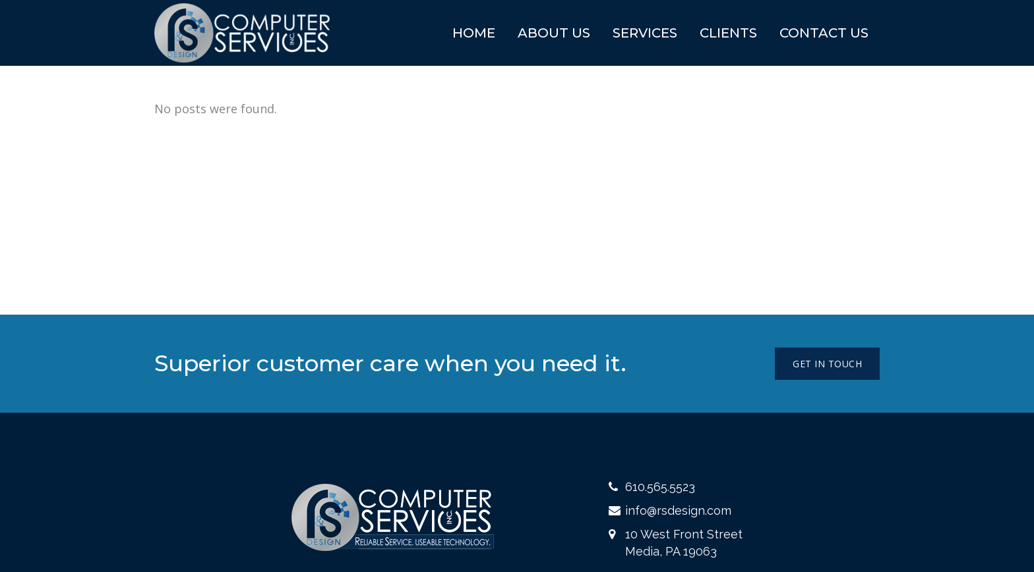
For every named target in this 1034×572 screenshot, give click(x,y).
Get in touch (827, 363)
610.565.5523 (660, 487)
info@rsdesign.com (678, 510)
